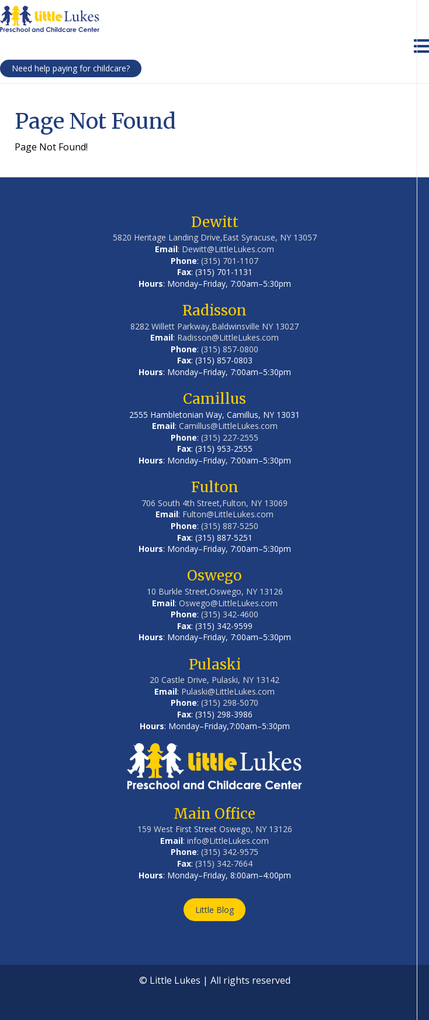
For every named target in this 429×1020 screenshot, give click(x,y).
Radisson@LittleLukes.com (228, 337)
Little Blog (214, 909)
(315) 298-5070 (229, 702)
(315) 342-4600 (229, 614)
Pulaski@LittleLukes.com (228, 691)
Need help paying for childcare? (71, 68)
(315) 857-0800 (229, 349)
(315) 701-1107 (229, 260)
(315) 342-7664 (223, 863)
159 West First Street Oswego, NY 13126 (214, 828)
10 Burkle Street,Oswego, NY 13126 (215, 591)
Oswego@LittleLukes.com (228, 603)
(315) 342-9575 (229, 851)
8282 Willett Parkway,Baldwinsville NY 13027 (214, 326)
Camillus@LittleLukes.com (228, 425)
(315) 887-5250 (229, 525)
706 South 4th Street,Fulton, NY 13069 (214, 503)
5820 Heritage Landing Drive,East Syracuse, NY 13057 (215, 237)
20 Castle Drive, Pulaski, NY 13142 (214, 679)
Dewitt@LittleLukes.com (228, 249)
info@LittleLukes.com (228, 840)
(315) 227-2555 (229, 437)
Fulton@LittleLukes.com (228, 514)
